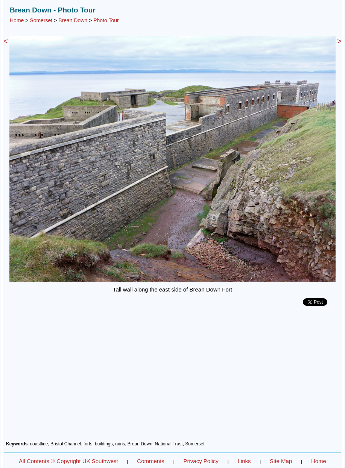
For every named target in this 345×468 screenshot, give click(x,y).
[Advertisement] (172, 376)
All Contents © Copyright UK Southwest (68, 461)
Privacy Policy (200, 461)
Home (17, 20)
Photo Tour (106, 20)
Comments (150, 461)
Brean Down (72, 20)
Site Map (281, 461)
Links (244, 461)
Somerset (41, 20)
